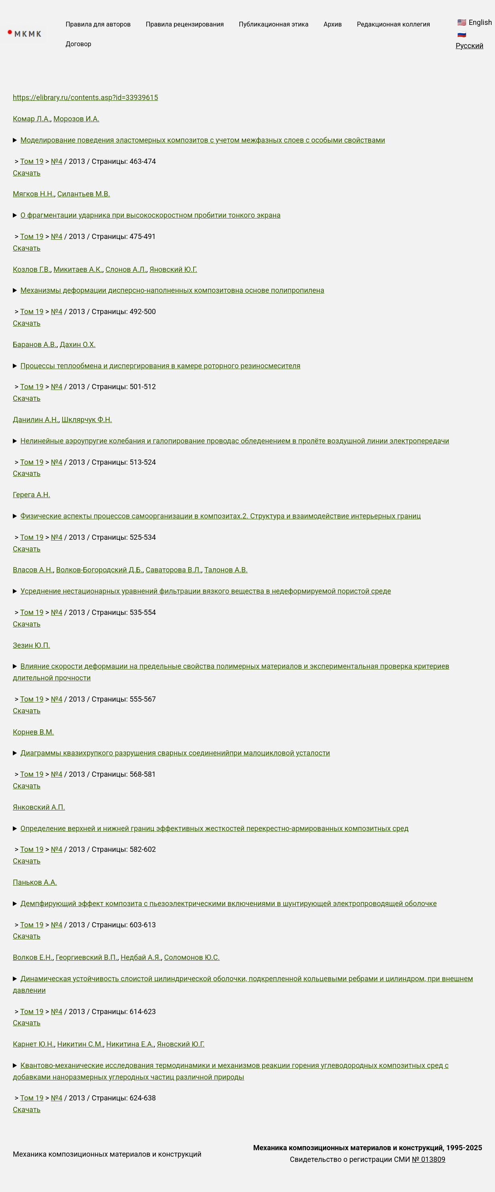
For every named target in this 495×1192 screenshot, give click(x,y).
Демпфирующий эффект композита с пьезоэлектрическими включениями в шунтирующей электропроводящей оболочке (228, 903)
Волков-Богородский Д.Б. (99, 569)
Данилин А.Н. (36, 419)
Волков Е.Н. (33, 957)
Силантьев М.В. (83, 194)
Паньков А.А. (35, 882)
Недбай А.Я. (141, 957)
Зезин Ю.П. (31, 645)
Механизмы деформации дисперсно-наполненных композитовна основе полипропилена (172, 290)
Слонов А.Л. (125, 269)
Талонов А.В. (226, 569)
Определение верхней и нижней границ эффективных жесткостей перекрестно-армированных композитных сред (214, 828)
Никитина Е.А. (130, 1044)
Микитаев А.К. (77, 269)
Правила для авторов (98, 24)
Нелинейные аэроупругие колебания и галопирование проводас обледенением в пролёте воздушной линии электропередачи (234, 441)
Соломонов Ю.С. (192, 957)
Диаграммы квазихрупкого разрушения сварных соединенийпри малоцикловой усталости (175, 753)
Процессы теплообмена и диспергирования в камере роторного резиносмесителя (160, 365)
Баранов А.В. (35, 344)
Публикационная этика (274, 24)
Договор (78, 44)
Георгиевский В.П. (86, 957)
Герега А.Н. (31, 494)
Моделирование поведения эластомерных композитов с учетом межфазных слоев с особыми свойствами (202, 140)
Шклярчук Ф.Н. (87, 419)
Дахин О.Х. (78, 344)
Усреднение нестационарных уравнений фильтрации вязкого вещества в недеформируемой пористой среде (205, 591)
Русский (469, 45)
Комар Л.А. (31, 118)
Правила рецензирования (185, 24)
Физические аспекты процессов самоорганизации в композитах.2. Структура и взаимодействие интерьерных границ (220, 516)
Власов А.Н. (33, 569)
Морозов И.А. (76, 118)
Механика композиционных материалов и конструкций (107, 1154)
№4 (57, 161)
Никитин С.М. (80, 1044)
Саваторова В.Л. (173, 569)
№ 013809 (429, 1159)
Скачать (26, 173)
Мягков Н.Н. (33, 194)
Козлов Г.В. (31, 269)
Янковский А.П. (39, 807)
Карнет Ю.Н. (33, 1044)
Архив (332, 24)
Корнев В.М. (33, 732)
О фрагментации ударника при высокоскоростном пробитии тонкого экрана (150, 215)
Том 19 (31, 161)
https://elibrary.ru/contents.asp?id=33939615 (85, 97)
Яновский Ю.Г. (173, 269)
